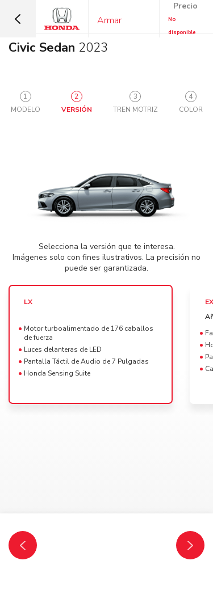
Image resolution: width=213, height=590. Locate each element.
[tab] (25, 102)
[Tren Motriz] (190, 545)
